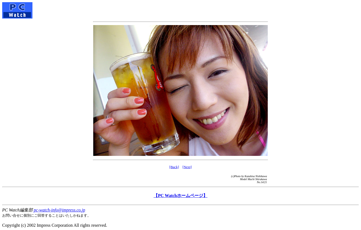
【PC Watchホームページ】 (180, 195)
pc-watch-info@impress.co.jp (59, 210)
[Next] (187, 167)
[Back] (174, 167)
